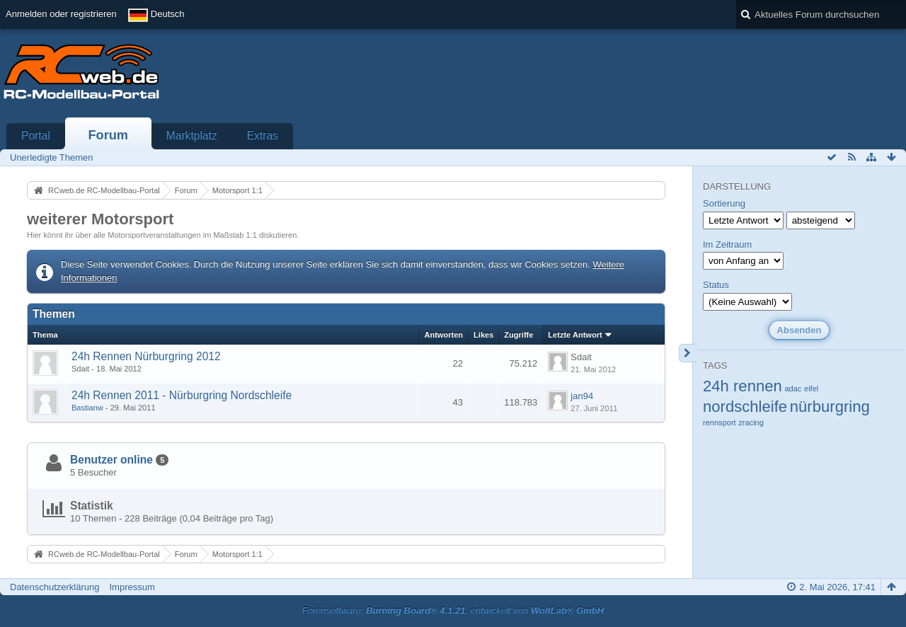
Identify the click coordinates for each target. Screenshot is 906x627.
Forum (108, 135)
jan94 (581, 396)
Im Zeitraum (727, 244)
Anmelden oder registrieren (61, 13)
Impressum (131, 587)
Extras (262, 136)
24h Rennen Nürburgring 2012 (146, 356)
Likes (483, 334)
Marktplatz (191, 136)
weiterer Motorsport (100, 219)
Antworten (443, 334)
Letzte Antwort (575, 334)
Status (716, 285)
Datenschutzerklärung (54, 587)
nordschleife (745, 406)
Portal (35, 136)
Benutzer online (111, 460)
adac (792, 388)
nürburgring (830, 406)
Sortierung (724, 203)
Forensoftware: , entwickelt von (453, 610)
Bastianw (87, 407)
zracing (751, 422)
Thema (45, 334)
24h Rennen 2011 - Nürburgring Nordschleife (181, 395)
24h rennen (742, 386)
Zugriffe (518, 334)
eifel (811, 388)
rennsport (719, 422)
